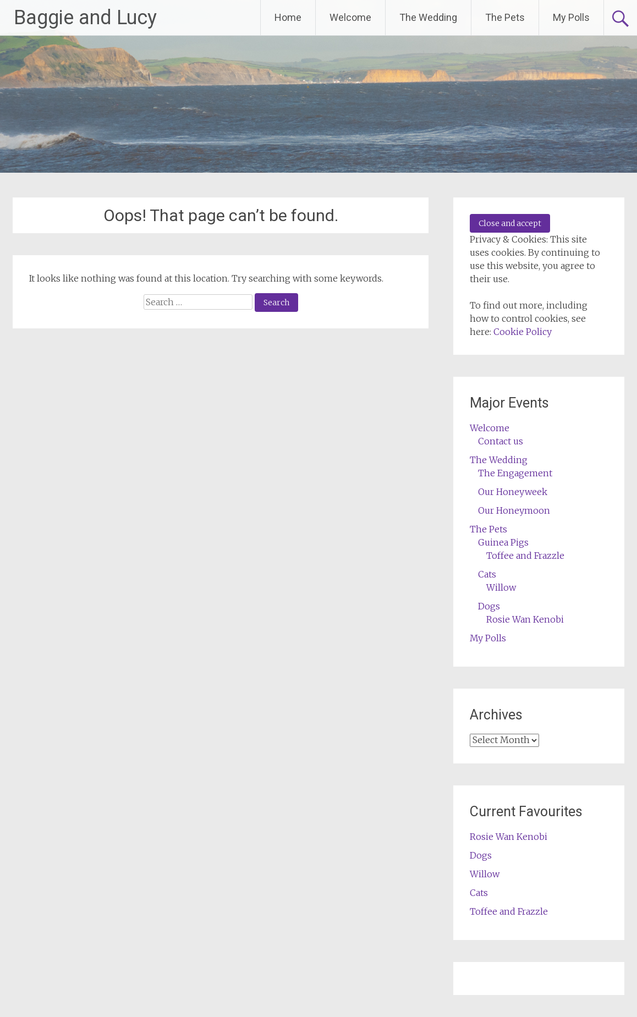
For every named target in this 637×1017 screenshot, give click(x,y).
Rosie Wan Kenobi (525, 619)
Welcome (350, 17)
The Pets (505, 17)
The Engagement (515, 473)
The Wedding (428, 17)
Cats (487, 574)
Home (287, 17)
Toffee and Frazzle (525, 555)
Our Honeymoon (514, 510)
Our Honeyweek (512, 491)
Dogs (489, 606)
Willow (501, 587)
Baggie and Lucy (85, 17)
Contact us (500, 441)
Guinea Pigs (503, 542)
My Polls (571, 17)
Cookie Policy (522, 331)
